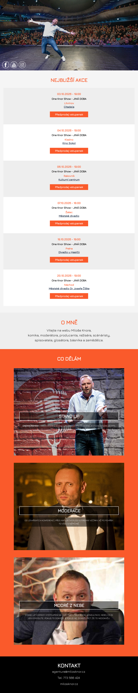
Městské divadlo (69, 215)
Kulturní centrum (69, 179)
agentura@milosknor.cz (68, 671)
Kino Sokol (69, 143)
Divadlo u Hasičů (69, 252)
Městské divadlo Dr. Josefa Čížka (69, 288)
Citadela (69, 106)
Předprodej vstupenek (69, 114)
